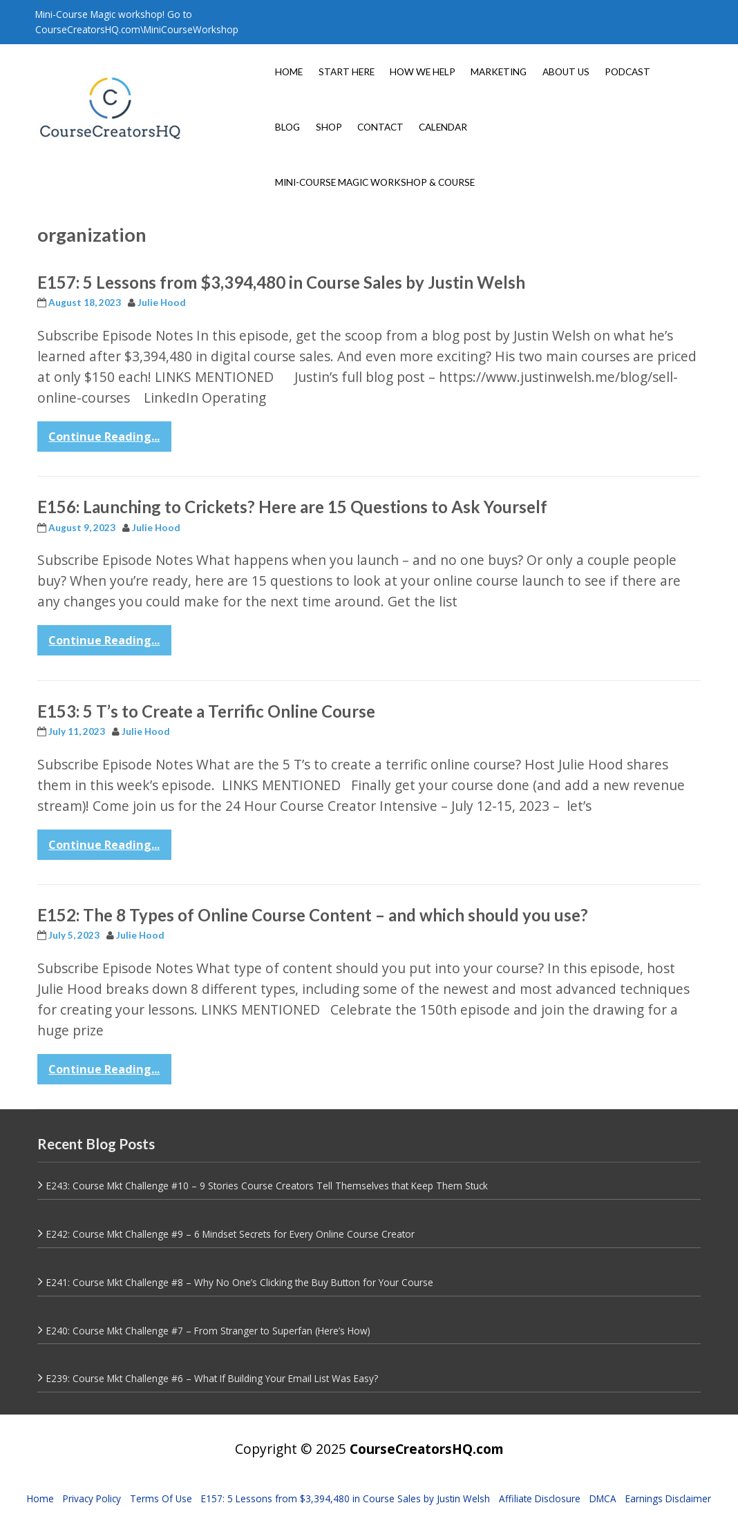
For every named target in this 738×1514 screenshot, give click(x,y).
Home (40, 1498)
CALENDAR (443, 127)
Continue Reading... (104, 436)
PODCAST (627, 71)
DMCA (602, 1498)
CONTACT (380, 127)
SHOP (329, 127)
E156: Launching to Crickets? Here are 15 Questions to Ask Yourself (292, 507)
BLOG (287, 127)
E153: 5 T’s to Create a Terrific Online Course (206, 711)
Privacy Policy (92, 1498)
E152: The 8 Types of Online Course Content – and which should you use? (312, 915)
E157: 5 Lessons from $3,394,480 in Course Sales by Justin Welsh (281, 282)
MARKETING (499, 71)
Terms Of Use (161, 1498)
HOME (289, 71)
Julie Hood (162, 302)
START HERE (347, 71)
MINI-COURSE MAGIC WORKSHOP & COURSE (375, 182)
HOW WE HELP (422, 71)
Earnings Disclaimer (668, 1498)
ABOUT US (565, 71)
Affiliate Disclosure (539, 1498)
